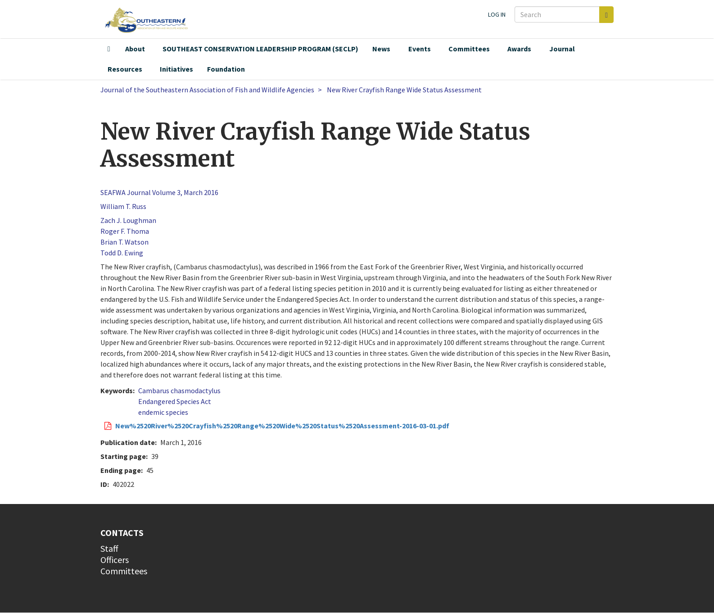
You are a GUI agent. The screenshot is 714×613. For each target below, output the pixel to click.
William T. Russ (123, 206)
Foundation (226, 68)
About (135, 48)
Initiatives (176, 68)
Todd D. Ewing (121, 252)
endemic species (163, 412)
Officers (114, 559)
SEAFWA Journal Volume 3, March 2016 (159, 192)
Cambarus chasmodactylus (179, 390)
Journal (562, 48)
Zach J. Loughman (128, 220)
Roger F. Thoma (124, 231)
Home (109, 49)
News (381, 48)
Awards (519, 48)
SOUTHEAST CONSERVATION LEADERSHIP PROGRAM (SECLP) (260, 48)
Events (419, 48)
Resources (125, 68)
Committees (469, 48)
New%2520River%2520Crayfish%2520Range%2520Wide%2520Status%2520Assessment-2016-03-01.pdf (282, 425)
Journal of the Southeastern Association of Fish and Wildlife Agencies (207, 89)
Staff (109, 548)
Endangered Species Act (174, 401)
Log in (497, 14)
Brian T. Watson (124, 241)
